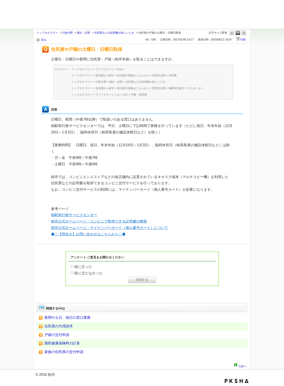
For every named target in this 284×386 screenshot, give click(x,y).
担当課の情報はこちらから (133, 75)
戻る (43, 39)
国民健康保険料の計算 (62, 343)
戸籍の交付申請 (56, 335)
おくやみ (122, 94)
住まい (121, 69)
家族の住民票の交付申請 (63, 352)
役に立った (83, 267)
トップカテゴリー (47, 32)
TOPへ (243, 366)
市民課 (173, 75)
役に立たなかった (88, 273)
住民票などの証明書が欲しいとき (114, 32)
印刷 (243, 39)
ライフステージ (105, 69)
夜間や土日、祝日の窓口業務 (67, 317)
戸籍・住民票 (139, 94)
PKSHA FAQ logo (236, 381)
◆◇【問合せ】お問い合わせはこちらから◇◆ (88, 234)
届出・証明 (83, 32)
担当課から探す (105, 75)
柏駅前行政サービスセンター (186, 88)
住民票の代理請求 (58, 326)
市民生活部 (159, 75)
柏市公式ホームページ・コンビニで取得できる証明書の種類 (99, 221)
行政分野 (67, 32)
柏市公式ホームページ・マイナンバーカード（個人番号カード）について (109, 228)
